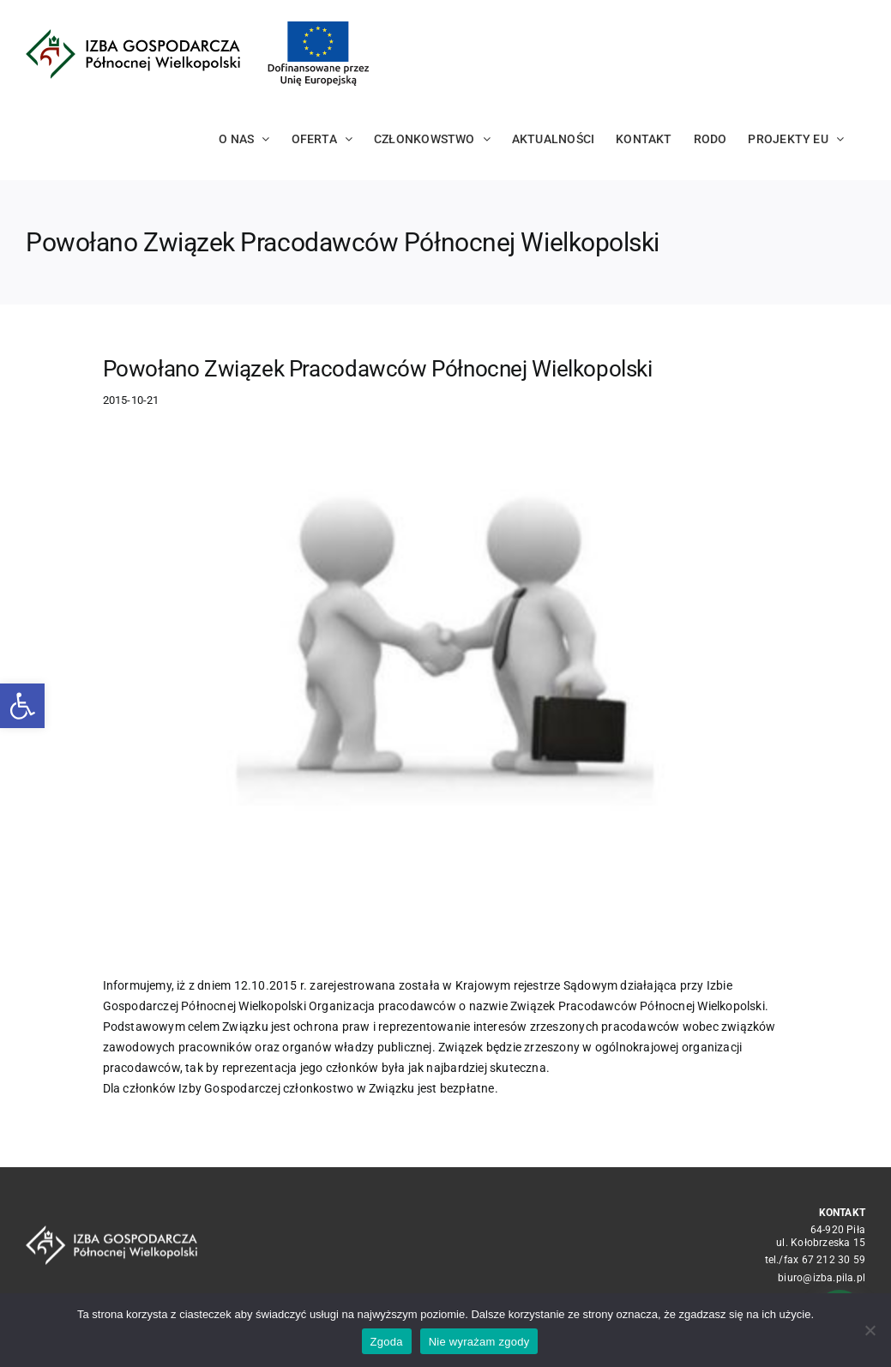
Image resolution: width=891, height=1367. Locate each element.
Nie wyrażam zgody (479, 1341)
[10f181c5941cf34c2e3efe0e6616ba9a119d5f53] (446, 692)
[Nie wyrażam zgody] (869, 1330)
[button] (22, 706)
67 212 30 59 (834, 1260)
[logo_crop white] (111, 1231)
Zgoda (386, 1341)
